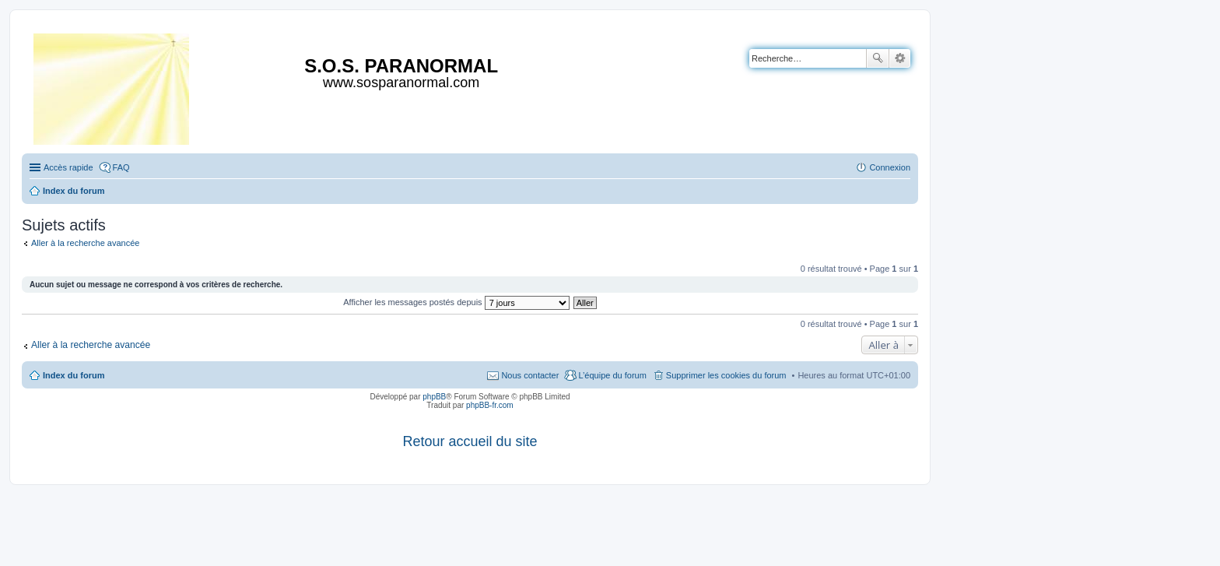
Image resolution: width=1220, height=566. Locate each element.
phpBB (434, 396)
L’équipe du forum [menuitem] (612, 375)
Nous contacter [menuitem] (530, 375)
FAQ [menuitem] (121, 167)
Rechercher (877, 58)
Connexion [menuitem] (889, 167)
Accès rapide (68, 167)
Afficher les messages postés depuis (456, 302)
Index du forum (73, 375)
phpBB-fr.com (490, 405)
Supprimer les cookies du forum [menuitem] (726, 375)
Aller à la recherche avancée (85, 243)
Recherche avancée (899, 58)
